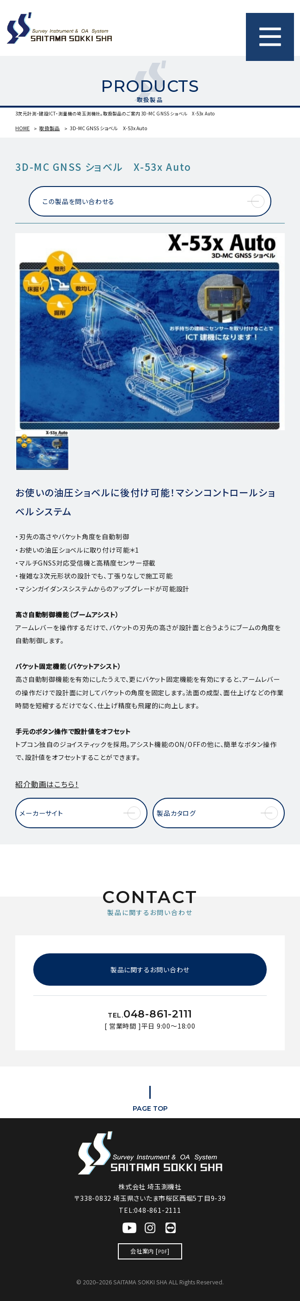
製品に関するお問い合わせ (150, 969)
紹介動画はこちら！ (47, 783)
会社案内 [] (150, 1251)
